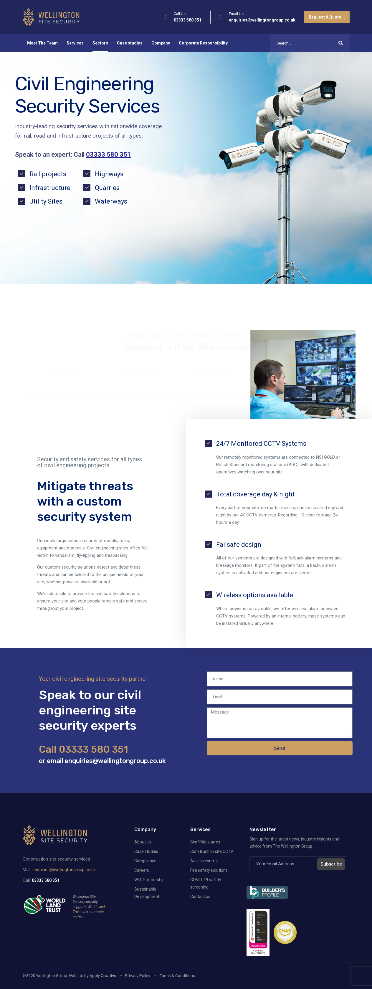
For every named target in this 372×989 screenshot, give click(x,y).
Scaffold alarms (205, 842)
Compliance (145, 860)
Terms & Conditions (177, 975)
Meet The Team (42, 43)
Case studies (130, 43)
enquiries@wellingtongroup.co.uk (262, 20)
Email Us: (236, 13)
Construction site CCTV (211, 851)
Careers (141, 870)
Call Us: (180, 13)
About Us (142, 842)
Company (160, 43)
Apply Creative (103, 975)
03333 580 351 (187, 20)
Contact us (200, 896)
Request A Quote (327, 17)
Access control (204, 860)
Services (75, 43)
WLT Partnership (149, 879)
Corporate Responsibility (203, 43)
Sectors (100, 43)
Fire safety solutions (209, 870)
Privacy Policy (137, 975)
